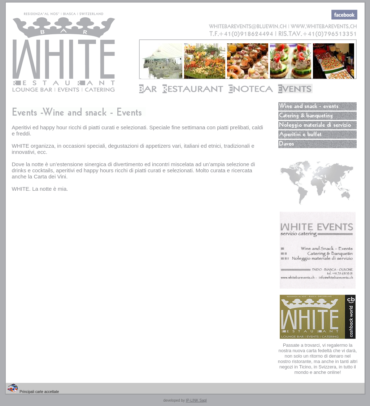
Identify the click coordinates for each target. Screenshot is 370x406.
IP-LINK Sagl (196, 400)
